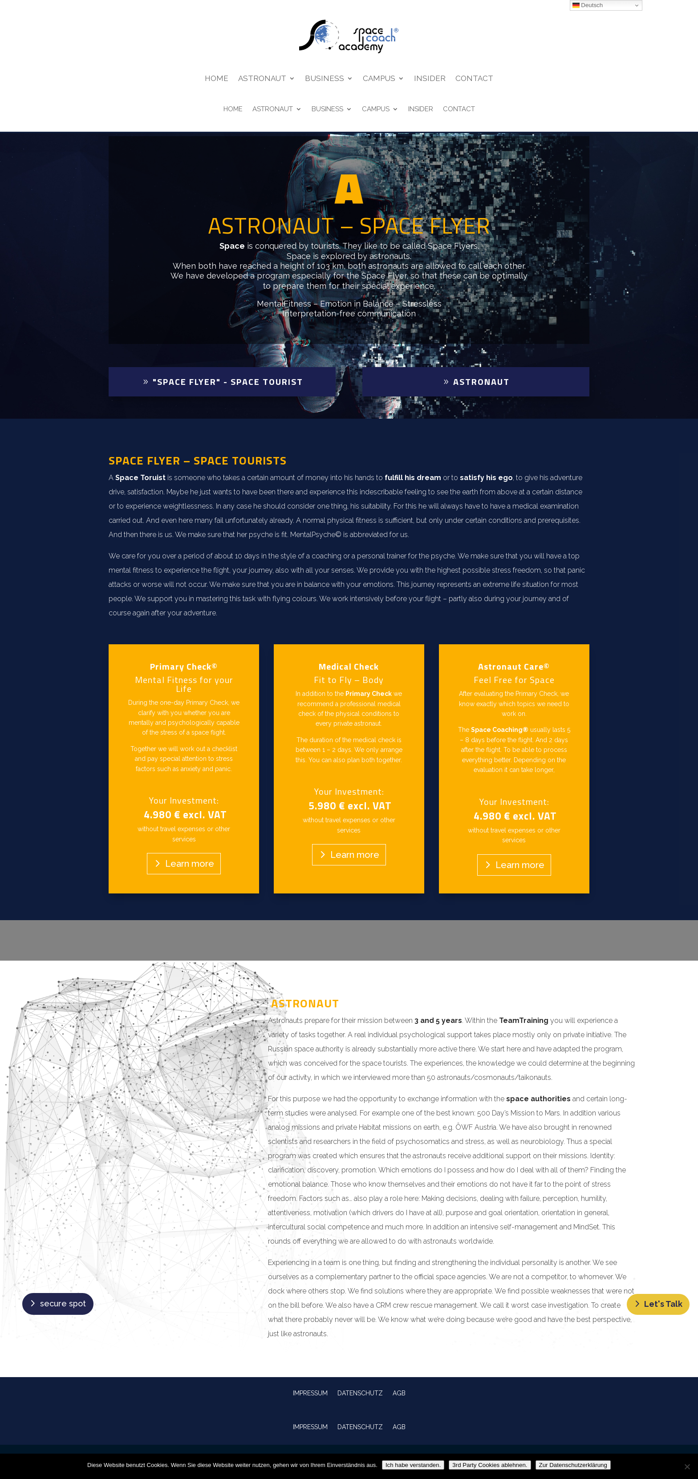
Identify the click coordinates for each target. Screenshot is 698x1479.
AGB (399, 1393)
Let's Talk (663, 1304)
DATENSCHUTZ (360, 1393)
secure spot (63, 1303)
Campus (379, 79)
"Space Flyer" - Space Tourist (228, 381)
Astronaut (262, 79)
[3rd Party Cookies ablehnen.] (686, 1466)
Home (216, 79)
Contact (474, 79)
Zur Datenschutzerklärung (573, 1465)
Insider (430, 79)
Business (324, 79)
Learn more (189, 863)
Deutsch (587, 5)
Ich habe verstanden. (413, 1465)
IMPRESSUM (310, 1393)
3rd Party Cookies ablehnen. (489, 1465)
